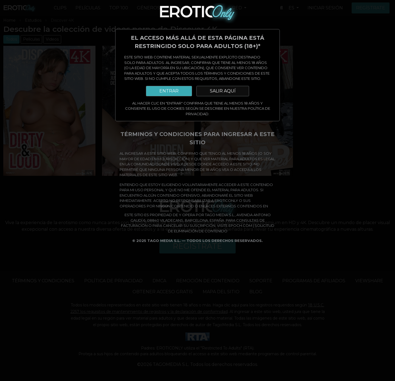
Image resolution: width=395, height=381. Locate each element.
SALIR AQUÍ (223, 91)
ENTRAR (169, 91)
